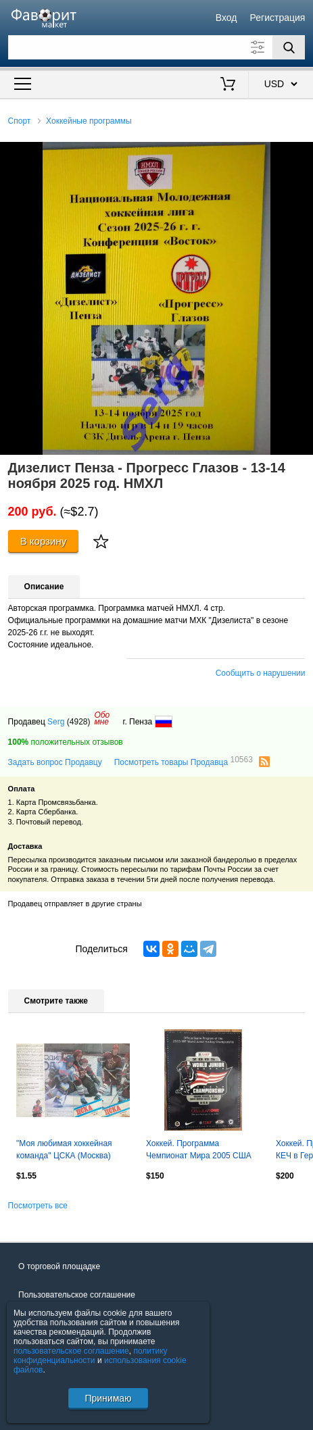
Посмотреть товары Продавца (183, 761)
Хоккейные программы (89, 121)
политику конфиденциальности (91, 1355)
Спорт (19, 121)
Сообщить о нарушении (261, 673)
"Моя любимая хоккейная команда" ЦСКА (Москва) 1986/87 (64, 1151)
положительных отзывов (65, 742)
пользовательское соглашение (71, 1351)
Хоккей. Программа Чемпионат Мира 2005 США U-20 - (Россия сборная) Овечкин (198, 1151)
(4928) (79, 721)
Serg (55, 721)
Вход (226, 17)
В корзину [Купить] (43, 541)
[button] (301, 154)
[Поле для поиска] (157, 47)
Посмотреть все (38, 1205)
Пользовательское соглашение (76, 1295)
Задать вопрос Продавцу (55, 762)
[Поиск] (288, 47)
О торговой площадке (59, 1266)
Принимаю (108, 1398)
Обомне (102, 718)
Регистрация (278, 17)
